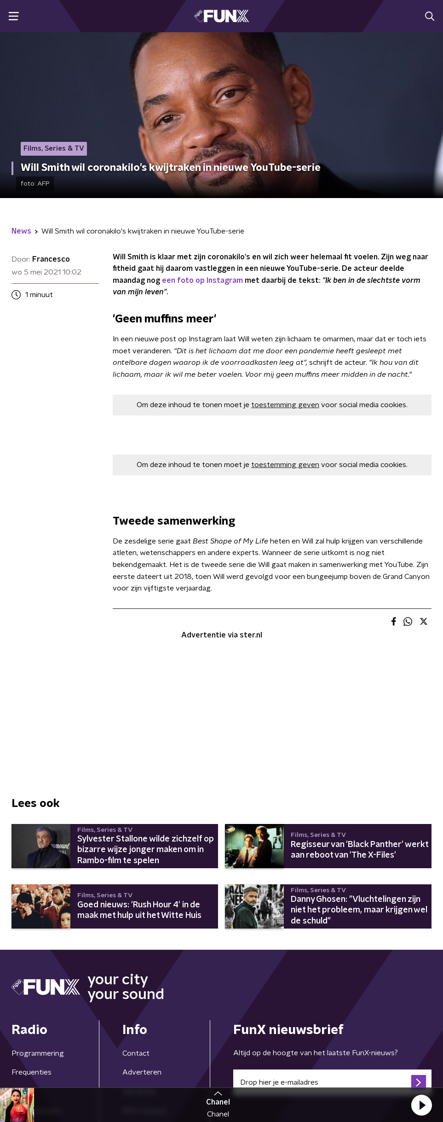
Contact (136, 1053)
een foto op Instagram (202, 280)
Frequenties (32, 1072)
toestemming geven (285, 405)
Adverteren (141, 1072)
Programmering (38, 1053)
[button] (421, 1105)
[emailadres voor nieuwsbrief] (332, 1082)
